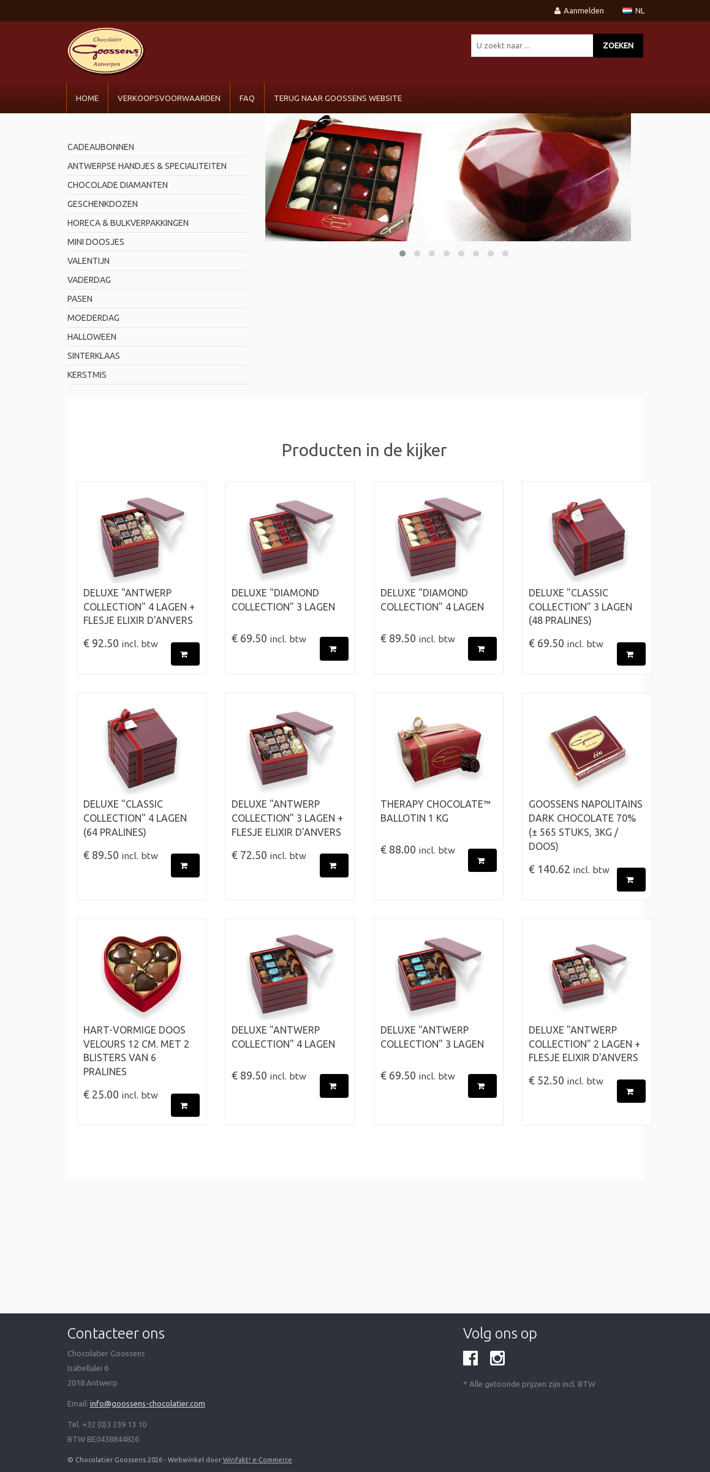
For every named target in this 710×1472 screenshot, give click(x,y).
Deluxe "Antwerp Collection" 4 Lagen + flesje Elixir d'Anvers (139, 606)
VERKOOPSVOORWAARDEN (169, 98)
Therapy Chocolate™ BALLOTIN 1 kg (435, 811)
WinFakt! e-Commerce (257, 1459)
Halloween (91, 337)
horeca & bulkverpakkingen (128, 223)
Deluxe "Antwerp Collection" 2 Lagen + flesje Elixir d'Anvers (584, 1044)
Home (87, 98)
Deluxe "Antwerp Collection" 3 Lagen (432, 1037)
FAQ (247, 98)
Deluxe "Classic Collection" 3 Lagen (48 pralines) (580, 606)
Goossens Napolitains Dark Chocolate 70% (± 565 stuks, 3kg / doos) (586, 825)
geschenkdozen (102, 204)
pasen (80, 299)
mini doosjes (95, 242)
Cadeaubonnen (100, 147)
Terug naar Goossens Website (338, 98)
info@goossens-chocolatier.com (147, 1403)
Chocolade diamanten (117, 185)
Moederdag (93, 318)
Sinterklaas (93, 356)
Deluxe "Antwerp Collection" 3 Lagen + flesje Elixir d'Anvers (287, 818)
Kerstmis (87, 375)
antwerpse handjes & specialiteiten (147, 166)
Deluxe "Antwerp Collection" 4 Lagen (283, 1037)
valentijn (88, 261)
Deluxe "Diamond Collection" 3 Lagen (283, 599)
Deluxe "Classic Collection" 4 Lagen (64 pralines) (135, 818)
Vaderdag (89, 280)
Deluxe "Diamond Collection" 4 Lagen (432, 599)
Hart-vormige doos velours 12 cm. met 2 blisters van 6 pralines (136, 1051)
